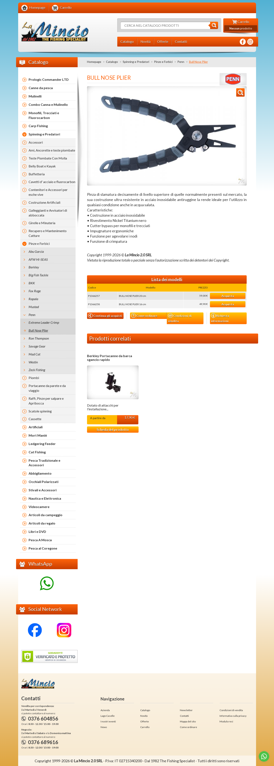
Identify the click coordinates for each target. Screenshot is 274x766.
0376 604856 (43, 718)
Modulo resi (226, 721)
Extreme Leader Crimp (44, 322)
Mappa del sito (188, 721)
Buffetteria (37, 174)
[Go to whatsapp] (264, 756)
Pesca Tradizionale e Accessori (44, 462)
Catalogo (112, 61)
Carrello (144, 727)
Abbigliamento (40, 473)
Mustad (34, 307)
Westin (33, 362)
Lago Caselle (108, 715)
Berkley (34, 267)
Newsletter (186, 710)
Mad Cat (34, 354)
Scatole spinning (40, 411)
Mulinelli (35, 96)
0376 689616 (43, 742)
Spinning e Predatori (136, 61)
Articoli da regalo (42, 523)
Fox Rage (35, 291)
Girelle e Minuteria (42, 223)
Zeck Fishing (37, 370)
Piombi (34, 378)
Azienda (105, 710)
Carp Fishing (38, 126)
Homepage (94, 61)
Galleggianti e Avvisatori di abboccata (48, 212)
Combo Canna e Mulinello (48, 104)
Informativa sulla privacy (233, 715)
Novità (144, 715)
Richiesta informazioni (220, 317)
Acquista (227, 296)
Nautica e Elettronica (45, 498)
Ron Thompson (39, 338)
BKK (32, 283)
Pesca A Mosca (40, 540)
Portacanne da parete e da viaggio (47, 388)
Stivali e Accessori (43, 490)
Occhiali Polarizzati (43, 482)
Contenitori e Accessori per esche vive (48, 192)
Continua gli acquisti (105, 315)
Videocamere (39, 507)
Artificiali (36, 427)
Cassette (35, 419)
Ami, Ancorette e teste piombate (52, 150)
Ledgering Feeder (42, 444)
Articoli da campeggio (45, 515)
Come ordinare (144, 315)
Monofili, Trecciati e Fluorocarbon (44, 115)
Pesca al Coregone (43, 548)
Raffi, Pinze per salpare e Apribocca (46, 400)
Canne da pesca (41, 88)
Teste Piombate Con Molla (48, 158)
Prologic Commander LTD (49, 79)
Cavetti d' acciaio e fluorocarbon (52, 182)
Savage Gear (37, 346)
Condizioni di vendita (180, 318)
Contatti (184, 715)
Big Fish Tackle (38, 275)
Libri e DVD (37, 531)
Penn (180, 61)
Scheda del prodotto (113, 429)
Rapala (33, 299)
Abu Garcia (36, 251)
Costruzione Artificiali (44, 202)
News (104, 727)
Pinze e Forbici (163, 61)
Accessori (36, 142)
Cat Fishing (37, 452)
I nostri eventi (108, 721)
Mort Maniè (38, 435)
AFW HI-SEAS (38, 259)
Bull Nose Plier (38, 330)
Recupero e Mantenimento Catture (48, 233)
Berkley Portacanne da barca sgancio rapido (109, 357)
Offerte (144, 721)
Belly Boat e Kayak (42, 166)
